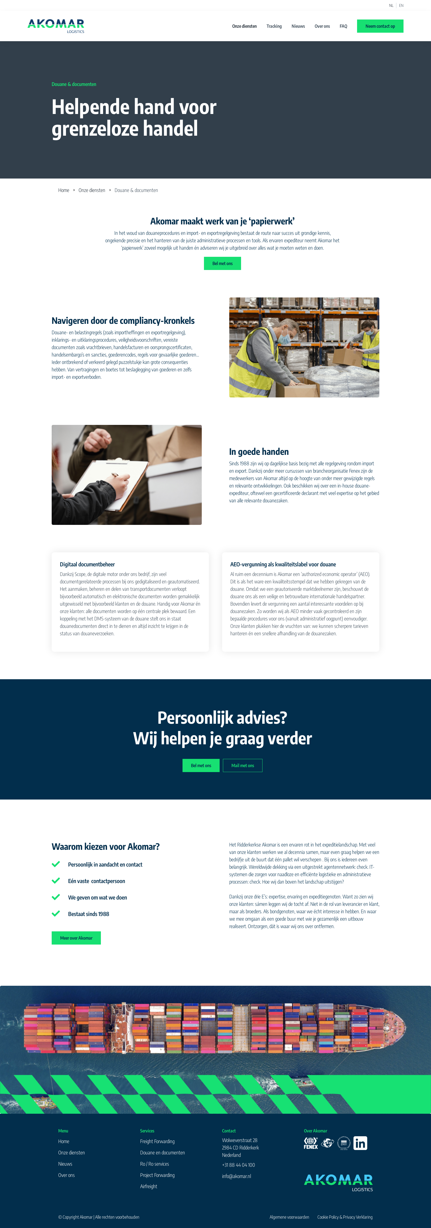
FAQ (343, 26)
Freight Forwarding (157, 1141)
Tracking (274, 26)
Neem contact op (380, 26)
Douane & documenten (136, 190)
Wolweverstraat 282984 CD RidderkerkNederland (240, 1147)
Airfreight (148, 1186)
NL (391, 5)
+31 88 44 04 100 (238, 1165)
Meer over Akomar (76, 938)
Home (63, 190)
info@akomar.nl (236, 1176)
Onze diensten (244, 26)
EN (401, 5)
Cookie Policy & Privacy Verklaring (345, 1217)
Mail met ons (242, 765)
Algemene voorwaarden (289, 1217)
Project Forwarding (157, 1175)
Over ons (322, 26)
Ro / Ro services (154, 1163)
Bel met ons (222, 263)
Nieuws (298, 26)
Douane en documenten (162, 1152)
